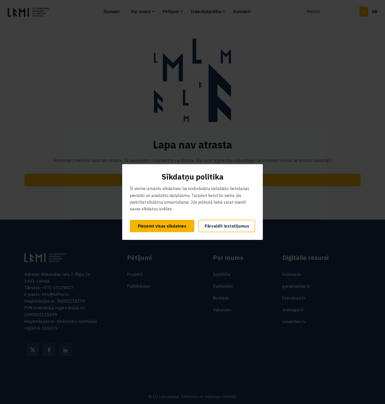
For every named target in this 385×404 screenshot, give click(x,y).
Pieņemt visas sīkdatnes (162, 226)
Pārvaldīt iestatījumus (227, 226)
